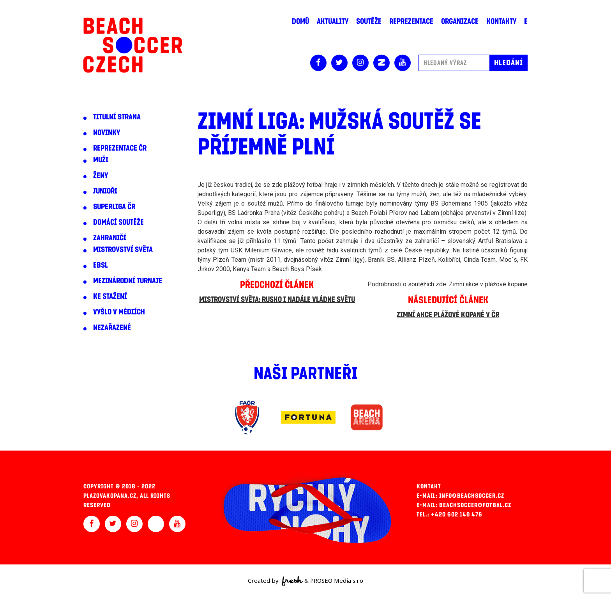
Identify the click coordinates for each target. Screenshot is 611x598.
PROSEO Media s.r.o (336, 580)
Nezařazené (112, 328)
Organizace (460, 21)
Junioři (105, 191)
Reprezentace (411, 21)
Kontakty (501, 21)
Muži (100, 160)
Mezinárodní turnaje (127, 281)
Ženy (100, 175)
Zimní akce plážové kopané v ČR (448, 315)
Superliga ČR (114, 207)
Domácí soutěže (118, 222)
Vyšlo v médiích (119, 312)
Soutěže (368, 21)
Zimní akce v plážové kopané (488, 284)
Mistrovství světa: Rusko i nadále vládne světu (277, 299)
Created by (275, 581)
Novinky (106, 133)
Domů (300, 21)
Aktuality (332, 21)
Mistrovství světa (123, 250)
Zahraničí (109, 238)
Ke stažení (110, 296)
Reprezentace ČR (120, 148)
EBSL (100, 265)
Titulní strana (117, 117)
